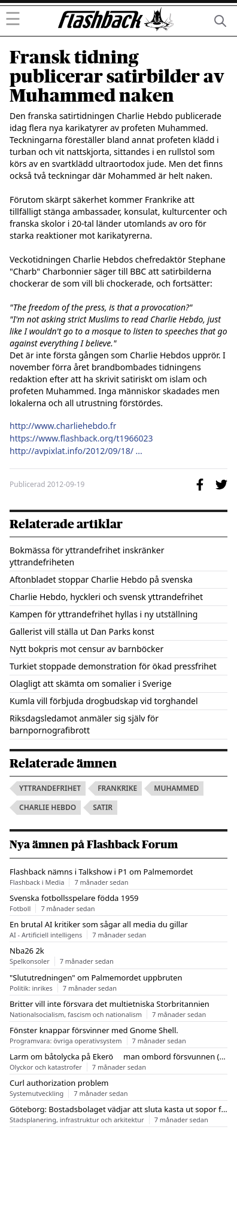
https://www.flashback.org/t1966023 (81, 438)
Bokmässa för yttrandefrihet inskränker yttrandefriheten (87, 556)
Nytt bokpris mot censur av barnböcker (86, 648)
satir (103, 807)
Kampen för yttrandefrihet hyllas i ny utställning (104, 614)
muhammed (176, 788)
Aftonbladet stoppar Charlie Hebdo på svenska (101, 579)
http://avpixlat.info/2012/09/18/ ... (76, 451)
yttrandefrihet (50, 788)
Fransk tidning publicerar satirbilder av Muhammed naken (117, 76)
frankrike (117, 788)
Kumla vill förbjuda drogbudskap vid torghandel (104, 701)
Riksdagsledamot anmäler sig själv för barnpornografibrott (84, 724)
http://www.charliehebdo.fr (63, 426)
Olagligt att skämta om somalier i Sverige (91, 683)
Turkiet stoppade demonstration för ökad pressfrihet (113, 666)
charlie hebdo (47, 807)
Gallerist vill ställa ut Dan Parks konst (82, 631)
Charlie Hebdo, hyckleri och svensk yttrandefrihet (106, 596)
